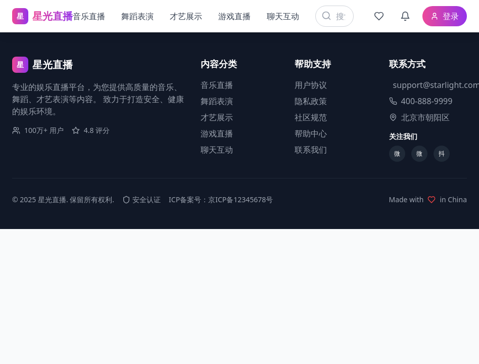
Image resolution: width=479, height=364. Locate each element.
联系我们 (311, 149)
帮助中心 (311, 133)
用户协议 (311, 84)
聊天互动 (283, 16)
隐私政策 (311, 101)
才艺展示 (186, 16)
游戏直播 (234, 16)
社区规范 (311, 117)
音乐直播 (89, 16)
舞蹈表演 (137, 16)
